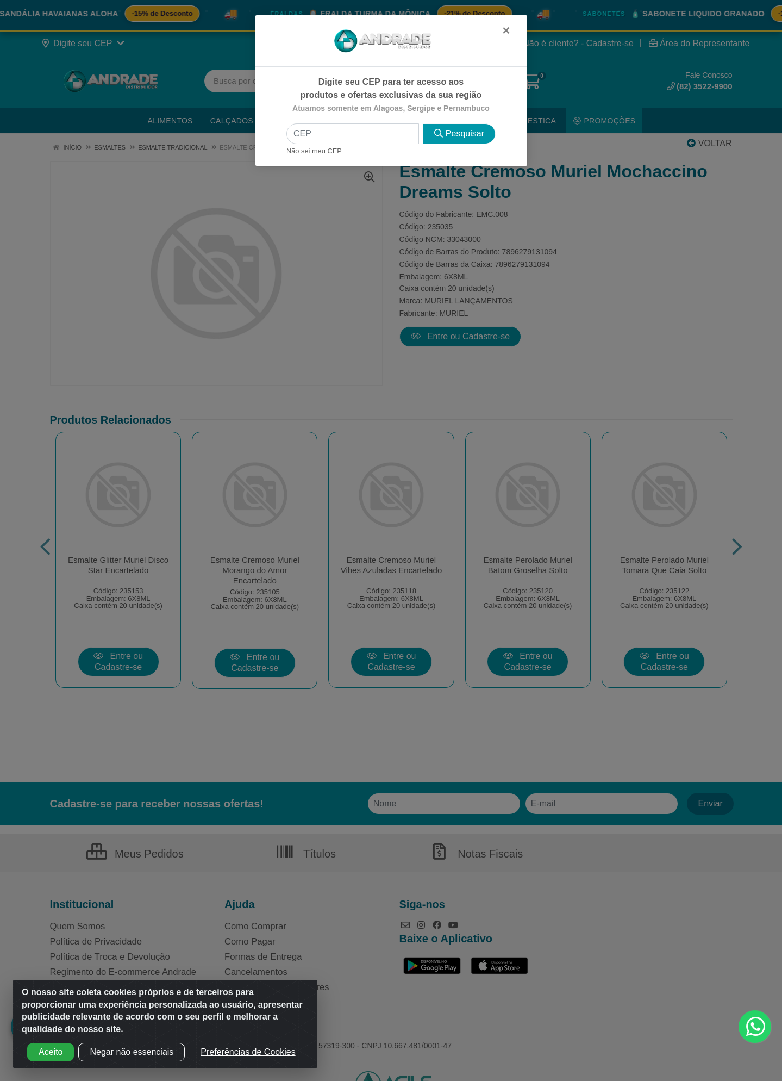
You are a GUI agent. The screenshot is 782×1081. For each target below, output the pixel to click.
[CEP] (352, 133)
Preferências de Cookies (248, 1052)
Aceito (50, 1052)
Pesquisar (459, 133)
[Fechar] (505, 30)
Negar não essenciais (131, 1052)
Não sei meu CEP (314, 151)
